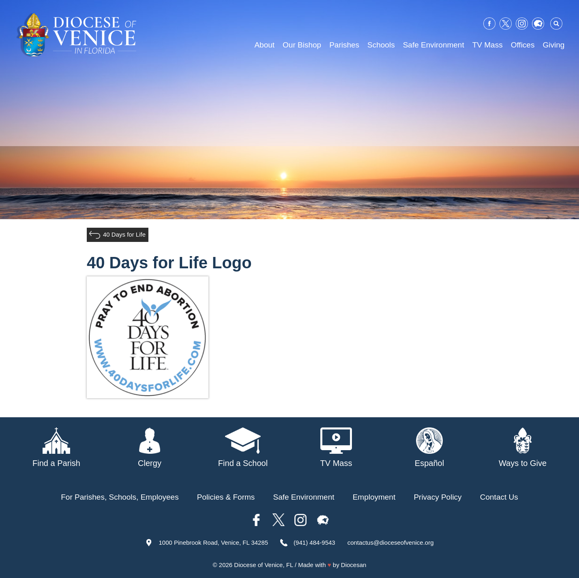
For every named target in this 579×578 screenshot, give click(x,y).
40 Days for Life (124, 234)
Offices (523, 45)
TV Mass (487, 45)
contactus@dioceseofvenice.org (390, 542)
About (264, 45)
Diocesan (354, 564)
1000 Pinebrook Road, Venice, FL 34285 (213, 542)
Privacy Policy (437, 497)
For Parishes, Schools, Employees (119, 497)
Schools (381, 45)
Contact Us (499, 497)
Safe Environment (433, 45)
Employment (374, 497)
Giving (553, 45)
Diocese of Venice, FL (263, 564)
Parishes (344, 45)
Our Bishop (302, 45)
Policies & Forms (226, 497)
